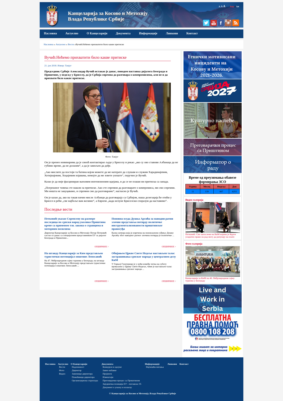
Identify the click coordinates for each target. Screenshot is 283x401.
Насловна (50, 33)
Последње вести (58, 209)
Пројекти (107, 373)
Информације (148, 33)
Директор (76, 370)
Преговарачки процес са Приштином (121, 380)
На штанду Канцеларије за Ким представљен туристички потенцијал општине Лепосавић (73, 255)
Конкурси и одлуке (112, 367)
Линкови (172, 33)
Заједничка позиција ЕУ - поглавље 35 (122, 384)
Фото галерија (193, 243)
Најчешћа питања (155, 367)
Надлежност (78, 367)
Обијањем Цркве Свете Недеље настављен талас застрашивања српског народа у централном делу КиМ (144, 257)
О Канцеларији (97, 33)
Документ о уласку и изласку (117, 387)
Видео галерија (194, 199)
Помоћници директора (83, 377)
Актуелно (71, 33)
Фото (61, 370)
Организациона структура (85, 380)
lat (238, 6)
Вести (71, 44)
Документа (123, 33)
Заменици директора (82, 373)
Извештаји (108, 377)
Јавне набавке (109, 370)
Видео (62, 373)
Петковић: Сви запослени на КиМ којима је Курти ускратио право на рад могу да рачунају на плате (210, 235)
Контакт (192, 33)
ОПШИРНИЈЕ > (102, 247)
